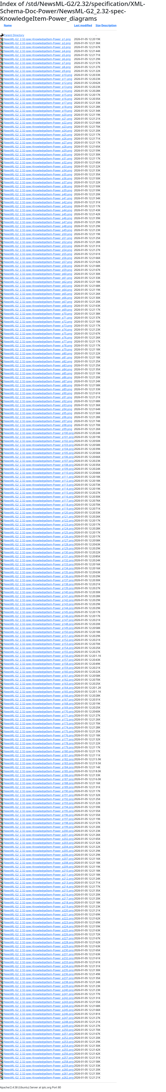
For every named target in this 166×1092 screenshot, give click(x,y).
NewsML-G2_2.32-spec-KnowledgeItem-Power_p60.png (38, 274)
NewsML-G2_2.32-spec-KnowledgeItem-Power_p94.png (38, 409)
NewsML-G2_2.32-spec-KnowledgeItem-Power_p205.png (39, 851)
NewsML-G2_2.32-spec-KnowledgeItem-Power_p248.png (39, 1022)
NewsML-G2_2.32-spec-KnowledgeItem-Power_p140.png (39, 592)
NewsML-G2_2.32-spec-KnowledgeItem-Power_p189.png (39, 787)
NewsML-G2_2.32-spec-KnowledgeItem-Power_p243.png (39, 1002)
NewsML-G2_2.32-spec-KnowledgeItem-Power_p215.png (39, 890)
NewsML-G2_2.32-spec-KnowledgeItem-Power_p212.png (39, 878)
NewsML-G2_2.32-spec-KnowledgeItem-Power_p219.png (39, 906)
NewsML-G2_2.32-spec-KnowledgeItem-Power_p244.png (39, 1006)
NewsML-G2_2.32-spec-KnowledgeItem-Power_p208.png (39, 863)
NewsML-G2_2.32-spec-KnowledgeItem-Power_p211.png (39, 874)
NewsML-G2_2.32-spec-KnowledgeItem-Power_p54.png (38, 250)
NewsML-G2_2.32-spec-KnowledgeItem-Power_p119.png (39, 508)
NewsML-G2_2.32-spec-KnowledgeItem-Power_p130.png (39, 552)
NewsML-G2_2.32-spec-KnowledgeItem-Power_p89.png (38, 389)
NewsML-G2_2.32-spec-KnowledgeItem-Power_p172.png (39, 719)
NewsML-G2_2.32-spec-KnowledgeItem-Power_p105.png (39, 453)
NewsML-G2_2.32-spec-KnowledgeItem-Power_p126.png (39, 536)
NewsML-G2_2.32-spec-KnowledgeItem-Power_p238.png (39, 982)
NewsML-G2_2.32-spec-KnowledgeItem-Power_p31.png (38, 158)
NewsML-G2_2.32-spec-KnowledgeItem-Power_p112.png (39, 481)
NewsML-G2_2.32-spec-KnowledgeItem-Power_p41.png (38, 198)
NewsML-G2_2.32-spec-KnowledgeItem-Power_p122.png (39, 520)
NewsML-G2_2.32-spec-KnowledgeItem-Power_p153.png (39, 644)
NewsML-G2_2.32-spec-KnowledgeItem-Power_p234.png (39, 966)
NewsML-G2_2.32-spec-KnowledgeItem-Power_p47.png (38, 222)
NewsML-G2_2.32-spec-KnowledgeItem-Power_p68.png (38, 306)
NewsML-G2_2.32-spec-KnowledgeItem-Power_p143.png (39, 604)
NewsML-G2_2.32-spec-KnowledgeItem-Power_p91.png (38, 397)
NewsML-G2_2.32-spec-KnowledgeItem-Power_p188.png (39, 783)
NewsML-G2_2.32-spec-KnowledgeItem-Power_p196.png (39, 815)
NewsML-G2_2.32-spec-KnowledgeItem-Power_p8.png (37, 67)
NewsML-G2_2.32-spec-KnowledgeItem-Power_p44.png (38, 210)
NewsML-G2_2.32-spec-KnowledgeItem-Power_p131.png (39, 556)
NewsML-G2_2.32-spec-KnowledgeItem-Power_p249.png (39, 1026)
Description (109, 25)
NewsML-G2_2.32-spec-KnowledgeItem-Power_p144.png (39, 608)
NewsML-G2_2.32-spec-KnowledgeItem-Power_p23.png (38, 126)
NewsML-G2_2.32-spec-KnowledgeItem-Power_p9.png (37, 71)
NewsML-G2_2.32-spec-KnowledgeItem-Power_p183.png (39, 763)
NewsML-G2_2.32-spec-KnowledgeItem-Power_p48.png (38, 226)
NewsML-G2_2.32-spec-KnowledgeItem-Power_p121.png (39, 516)
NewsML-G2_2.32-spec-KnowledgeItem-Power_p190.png (39, 791)
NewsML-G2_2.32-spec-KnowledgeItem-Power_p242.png (39, 998)
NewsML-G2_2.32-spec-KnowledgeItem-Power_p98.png (38, 425)
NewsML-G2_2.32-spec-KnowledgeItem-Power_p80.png (38, 353)
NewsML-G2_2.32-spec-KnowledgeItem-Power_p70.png (38, 313)
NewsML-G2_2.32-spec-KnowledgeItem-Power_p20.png (38, 115)
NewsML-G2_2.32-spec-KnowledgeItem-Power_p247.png (39, 1018)
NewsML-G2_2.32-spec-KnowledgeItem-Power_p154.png (39, 648)
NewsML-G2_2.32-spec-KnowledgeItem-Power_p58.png (38, 266)
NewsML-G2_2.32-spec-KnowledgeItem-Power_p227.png (39, 938)
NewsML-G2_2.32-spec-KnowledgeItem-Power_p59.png (38, 270)
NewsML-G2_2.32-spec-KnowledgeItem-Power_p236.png (39, 974)
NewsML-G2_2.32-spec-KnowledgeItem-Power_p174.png (39, 727)
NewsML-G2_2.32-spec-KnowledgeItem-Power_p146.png (39, 616)
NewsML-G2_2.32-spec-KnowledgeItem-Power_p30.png (38, 154)
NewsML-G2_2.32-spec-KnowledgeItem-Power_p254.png (39, 1046)
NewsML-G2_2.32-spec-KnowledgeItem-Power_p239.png (39, 986)
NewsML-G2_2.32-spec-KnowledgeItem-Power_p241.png (39, 994)
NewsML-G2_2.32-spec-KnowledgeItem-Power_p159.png (39, 668)
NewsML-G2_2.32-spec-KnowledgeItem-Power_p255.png (39, 1050)
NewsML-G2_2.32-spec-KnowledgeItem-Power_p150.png (39, 632)
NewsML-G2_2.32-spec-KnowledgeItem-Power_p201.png (39, 835)
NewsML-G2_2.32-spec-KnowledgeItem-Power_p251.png (39, 1034)
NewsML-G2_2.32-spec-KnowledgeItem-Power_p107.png (39, 461)
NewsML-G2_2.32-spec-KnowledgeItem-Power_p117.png (39, 500)
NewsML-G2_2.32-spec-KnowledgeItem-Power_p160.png (39, 672)
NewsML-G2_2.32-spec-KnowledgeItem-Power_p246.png (39, 1014)
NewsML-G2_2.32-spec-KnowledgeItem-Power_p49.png (38, 230)
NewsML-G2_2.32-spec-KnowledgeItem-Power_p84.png (38, 369)
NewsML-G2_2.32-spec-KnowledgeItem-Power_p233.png (39, 962)
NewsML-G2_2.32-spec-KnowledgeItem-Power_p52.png (38, 242)
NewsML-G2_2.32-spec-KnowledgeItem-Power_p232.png (39, 958)
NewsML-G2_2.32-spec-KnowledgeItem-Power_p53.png (38, 246)
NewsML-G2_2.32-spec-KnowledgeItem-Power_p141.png (39, 596)
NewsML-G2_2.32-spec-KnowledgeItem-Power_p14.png (38, 91)
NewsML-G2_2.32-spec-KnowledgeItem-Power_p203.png (39, 843)
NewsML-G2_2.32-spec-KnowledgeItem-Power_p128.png (39, 544)
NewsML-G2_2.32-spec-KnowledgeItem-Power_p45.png (38, 214)
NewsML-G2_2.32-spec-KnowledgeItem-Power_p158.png (39, 664)
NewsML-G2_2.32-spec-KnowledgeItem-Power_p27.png (38, 142)
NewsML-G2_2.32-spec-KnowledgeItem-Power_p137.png (39, 580)
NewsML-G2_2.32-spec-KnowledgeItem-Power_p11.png (38, 79)
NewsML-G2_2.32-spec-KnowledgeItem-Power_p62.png (38, 282)
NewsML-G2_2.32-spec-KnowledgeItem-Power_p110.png (39, 473)
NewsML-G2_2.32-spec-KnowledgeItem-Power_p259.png (39, 1065)
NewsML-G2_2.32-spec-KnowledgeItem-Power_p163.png (39, 684)
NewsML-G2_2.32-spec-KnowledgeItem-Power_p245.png (39, 1010)
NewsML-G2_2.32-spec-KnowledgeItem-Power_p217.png (39, 898)
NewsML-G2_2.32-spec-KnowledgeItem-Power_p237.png (39, 978)
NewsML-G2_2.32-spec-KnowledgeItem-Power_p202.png (39, 839)
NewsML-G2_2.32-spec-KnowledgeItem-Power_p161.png (39, 676)
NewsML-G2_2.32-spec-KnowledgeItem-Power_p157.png (39, 660)
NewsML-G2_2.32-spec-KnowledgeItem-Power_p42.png (38, 202)
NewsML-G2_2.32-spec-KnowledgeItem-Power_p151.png (39, 636)
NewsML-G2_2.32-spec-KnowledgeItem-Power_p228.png (39, 942)
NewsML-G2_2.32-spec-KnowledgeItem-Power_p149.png (39, 628)
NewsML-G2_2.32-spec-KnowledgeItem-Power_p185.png (39, 771)
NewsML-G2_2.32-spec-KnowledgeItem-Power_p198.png (39, 823)
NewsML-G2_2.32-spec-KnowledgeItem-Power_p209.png (39, 867)
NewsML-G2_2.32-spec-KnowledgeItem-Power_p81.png (38, 357)
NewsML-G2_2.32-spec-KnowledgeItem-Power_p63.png (38, 286)
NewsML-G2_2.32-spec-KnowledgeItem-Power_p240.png (39, 990)
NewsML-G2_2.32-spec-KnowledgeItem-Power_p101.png (39, 437)
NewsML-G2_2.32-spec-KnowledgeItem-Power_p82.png (38, 361)
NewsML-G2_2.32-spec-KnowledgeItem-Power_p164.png (39, 687)
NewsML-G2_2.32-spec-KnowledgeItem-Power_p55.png (38, 254)
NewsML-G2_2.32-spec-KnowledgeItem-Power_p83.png (38, 365)
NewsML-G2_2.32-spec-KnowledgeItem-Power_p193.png (39, 803)
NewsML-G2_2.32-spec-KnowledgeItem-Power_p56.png (38, 258)
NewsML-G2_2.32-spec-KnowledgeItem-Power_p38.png (38, 186)
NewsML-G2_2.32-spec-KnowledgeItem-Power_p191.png (39, 795)
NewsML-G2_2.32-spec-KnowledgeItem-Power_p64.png (38, 290)
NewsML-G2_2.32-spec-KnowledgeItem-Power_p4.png (37, 51)
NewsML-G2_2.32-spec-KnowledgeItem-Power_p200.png (39, 831)
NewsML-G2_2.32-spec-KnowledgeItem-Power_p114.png (39, 489)
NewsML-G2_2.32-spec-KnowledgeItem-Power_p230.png (39, 950)
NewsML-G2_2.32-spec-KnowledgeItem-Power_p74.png (38, 329)
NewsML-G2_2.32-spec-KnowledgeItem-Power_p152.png (39, 640)
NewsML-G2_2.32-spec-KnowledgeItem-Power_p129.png (39, 548)
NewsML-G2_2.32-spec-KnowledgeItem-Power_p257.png (39, 1058)
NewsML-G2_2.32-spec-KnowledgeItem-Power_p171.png (39, 715)
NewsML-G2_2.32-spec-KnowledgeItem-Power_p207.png (39, 859)
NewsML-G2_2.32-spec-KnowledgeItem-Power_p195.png (39, 811)
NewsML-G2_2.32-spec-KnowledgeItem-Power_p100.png (39, 433)
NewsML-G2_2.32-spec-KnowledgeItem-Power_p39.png (38, 190)
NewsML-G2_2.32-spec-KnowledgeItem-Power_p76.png (38, 337)
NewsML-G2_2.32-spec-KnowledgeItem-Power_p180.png (39, 751)
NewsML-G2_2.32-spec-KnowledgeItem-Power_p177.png (39, 739)
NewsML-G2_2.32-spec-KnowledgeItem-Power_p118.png (39, 504)
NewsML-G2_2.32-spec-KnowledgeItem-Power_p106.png (39, 457)
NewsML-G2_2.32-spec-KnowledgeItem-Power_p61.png (38, 278)
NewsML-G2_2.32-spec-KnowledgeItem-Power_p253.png (39, 1042)
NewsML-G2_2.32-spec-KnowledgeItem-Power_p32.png (38, 162)
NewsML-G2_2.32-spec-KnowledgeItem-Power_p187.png (39, 779)
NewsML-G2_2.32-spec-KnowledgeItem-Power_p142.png (39, 600)
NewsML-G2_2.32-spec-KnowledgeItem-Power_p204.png (39, 847)
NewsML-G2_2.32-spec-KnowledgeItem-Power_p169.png (39, 707)
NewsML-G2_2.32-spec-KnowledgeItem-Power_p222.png (39, 918)
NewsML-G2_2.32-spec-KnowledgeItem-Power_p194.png (39, 807)
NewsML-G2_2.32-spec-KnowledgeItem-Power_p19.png (38, 111)
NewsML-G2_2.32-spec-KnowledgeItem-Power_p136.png (39, 576)
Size (98, 25)
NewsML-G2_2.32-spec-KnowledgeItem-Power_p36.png (38, 178)
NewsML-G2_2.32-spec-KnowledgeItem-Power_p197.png (39, 819)
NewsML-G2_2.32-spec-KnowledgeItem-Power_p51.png (38, 238)
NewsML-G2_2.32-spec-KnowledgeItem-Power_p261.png (39, 1073)
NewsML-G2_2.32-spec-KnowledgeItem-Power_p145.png (39, 612)
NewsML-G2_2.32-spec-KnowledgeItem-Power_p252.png (39, 1038)
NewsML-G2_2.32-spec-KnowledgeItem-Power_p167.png (39, 699)
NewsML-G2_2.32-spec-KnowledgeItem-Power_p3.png (37, 47)
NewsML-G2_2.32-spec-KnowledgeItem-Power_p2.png (37, 43)
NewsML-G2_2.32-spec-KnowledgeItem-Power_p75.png (38, 333)
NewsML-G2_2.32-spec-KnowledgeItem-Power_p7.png (37, 63)
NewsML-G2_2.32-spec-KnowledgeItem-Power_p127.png (39, 540)
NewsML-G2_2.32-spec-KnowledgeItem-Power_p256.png (39, 1054)
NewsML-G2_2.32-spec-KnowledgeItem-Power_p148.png (39, 624)
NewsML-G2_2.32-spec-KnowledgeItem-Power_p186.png (39, 775)
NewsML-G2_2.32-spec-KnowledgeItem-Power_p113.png (39, 485)
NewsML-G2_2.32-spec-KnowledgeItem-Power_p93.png (38, 405)
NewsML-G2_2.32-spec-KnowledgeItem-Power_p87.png (38, 381)
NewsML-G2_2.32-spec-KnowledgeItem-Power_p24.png (38, 130)
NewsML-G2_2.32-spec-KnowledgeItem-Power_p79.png (38, 349)
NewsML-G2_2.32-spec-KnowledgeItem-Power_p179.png (39, 747)
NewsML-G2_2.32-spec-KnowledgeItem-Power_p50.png (38, 234)
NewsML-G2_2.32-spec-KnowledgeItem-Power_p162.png (39, 680)
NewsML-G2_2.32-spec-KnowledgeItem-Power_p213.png (39, 882)
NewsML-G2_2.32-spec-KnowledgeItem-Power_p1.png (37, 39)
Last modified (83, 25)
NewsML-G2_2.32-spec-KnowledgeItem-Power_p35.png (38, 174)
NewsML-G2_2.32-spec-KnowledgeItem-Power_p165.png (39, 691)
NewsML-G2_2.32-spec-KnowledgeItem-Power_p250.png (39, 1030)
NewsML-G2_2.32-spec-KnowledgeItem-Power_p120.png (39, 512)
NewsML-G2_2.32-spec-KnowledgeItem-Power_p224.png (39, 926)
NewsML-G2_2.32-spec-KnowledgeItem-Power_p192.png (39, 799)
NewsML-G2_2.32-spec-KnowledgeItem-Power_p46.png (38, 218)
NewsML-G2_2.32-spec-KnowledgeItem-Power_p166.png (39, 695)
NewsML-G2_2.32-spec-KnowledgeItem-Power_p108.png (39, 465)
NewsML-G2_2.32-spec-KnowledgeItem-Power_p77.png (38, 341)
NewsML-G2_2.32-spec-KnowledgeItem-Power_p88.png (38, 385)
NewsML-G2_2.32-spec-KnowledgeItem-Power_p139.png (39, 588)
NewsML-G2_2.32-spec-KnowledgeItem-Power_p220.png (39, 910)
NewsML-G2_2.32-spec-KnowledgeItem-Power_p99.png (38, 429)
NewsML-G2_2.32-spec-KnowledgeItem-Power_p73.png (38, 325)
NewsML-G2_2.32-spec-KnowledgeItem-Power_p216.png (39, 894)
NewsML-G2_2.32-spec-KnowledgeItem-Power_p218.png (39, 902)
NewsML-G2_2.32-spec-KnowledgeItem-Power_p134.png (39, 568)
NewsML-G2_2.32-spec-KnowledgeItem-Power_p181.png (39, 755)
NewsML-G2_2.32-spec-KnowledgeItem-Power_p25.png (38, 134)
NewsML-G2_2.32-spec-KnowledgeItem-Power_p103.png (39, 445)
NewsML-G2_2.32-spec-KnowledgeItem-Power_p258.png (39, 1061)
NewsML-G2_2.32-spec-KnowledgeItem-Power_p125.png (39, 532)
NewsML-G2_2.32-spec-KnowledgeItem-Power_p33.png (38, 166)
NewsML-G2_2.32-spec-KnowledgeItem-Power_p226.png (39, 934)
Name (8, 25)
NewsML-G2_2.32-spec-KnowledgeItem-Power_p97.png (38, 421)
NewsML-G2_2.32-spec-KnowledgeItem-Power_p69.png (38, 310)
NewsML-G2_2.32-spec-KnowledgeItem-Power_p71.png (38, 317)
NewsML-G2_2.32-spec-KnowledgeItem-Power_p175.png (39, 731)
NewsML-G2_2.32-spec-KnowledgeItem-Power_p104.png (39, 449)
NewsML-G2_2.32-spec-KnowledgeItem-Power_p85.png (38, 373)
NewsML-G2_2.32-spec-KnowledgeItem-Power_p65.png (38, 294)
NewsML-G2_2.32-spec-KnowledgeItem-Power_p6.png (37, 59)
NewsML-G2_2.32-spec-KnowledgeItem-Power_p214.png (39, 886)
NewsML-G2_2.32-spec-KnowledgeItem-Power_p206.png (39, 855)
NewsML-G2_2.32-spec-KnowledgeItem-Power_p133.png (39, 564)
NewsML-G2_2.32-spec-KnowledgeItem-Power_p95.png (38, 413)
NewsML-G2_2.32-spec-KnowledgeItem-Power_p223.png (39, 922)
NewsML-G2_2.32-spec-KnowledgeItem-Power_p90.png (38, 393)
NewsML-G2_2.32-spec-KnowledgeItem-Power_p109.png (39, 469)
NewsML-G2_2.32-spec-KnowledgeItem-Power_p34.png (38, 170)
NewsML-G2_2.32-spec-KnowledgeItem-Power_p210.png (39, 871)
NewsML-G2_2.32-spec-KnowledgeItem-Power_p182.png (39, 759)
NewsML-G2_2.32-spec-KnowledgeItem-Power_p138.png (39, 584)
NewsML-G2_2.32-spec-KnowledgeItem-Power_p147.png (39, 620)
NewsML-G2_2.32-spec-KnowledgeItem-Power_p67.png (38, 302)
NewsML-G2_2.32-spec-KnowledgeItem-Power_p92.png (38, 401)
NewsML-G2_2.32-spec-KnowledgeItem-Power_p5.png (37, 55)
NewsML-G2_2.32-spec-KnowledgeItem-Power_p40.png (38, 194)
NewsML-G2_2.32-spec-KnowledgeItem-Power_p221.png (39, 914)
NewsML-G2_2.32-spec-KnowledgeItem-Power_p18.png (38, 107)
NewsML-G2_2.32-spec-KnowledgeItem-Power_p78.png (38, 345)
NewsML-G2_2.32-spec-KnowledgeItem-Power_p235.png (39, 970)
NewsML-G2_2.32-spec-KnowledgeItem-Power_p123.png (39, 524)
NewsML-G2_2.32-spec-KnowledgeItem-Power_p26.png (38, 138)
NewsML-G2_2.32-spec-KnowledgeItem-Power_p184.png (39, 767)
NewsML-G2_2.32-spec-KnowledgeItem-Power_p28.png (38, 146)
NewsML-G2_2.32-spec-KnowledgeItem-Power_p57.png (38, 262)
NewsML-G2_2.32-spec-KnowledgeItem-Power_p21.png (38, 119)
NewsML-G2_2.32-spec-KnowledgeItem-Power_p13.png (38, 87)
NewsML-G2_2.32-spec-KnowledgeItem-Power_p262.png (39, 1077)
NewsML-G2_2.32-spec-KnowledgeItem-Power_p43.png (38, 206)
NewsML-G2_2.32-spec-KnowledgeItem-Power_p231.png (39, 954)
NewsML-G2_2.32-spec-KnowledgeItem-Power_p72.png (38, 321)
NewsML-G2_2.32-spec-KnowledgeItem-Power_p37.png (38, 182)
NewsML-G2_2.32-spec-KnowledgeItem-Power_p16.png (38, 99)
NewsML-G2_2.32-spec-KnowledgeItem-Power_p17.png (38, 103)
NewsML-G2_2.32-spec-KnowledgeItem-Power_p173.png (39, 723)
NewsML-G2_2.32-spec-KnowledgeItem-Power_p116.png (39, 497)
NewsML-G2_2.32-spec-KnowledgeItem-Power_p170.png (39, 711)
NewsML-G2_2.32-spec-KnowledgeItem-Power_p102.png (39, 441)
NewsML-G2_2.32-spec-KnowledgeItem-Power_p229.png (39, 946)
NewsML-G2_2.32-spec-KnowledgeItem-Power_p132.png (39, 560)
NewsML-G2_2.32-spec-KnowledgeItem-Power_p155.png (39, 652)
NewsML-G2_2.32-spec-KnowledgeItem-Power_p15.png (38, 95)
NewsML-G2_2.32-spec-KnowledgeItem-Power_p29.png (38, 150)
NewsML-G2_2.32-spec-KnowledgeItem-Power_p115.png (39, 493)
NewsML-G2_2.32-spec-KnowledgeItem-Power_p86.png (38, 377)
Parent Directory (14, 35)
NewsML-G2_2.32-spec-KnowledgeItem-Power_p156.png (39, 656)
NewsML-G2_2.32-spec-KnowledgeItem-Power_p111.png (39, 477)
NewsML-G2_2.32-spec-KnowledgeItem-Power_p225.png (39, 930)
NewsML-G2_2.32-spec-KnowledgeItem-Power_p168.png (39, 703)
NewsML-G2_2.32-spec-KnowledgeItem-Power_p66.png (38, 298)
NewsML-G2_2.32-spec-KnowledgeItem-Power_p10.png (38, 75)
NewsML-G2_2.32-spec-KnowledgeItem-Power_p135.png (39, 572)
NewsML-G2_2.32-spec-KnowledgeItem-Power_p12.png (38, 83)
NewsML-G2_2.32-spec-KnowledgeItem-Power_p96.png (38, 417)
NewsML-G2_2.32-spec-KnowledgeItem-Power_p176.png (39, 735)
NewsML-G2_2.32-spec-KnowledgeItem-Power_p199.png (39, 827)
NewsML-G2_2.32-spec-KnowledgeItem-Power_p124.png (39, 528)
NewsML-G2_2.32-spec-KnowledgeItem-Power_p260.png (39, 1069)
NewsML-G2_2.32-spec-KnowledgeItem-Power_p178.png (39, 743)
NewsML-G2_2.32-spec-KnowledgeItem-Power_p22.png (38, 123)
